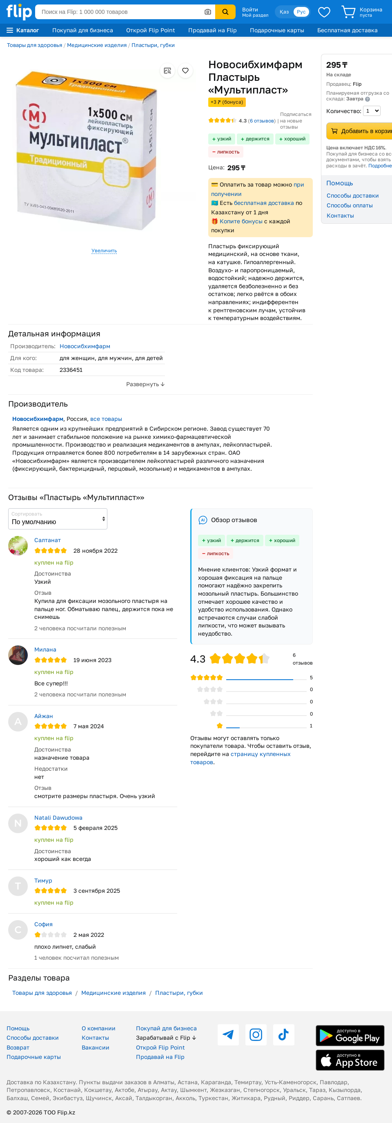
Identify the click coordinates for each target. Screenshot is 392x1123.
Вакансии (95, 1047)
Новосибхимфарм (85, 345)
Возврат (18, 1047)
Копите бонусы (241, 221)
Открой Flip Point (150, 30)
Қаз (284, 12)
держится (258, 139)
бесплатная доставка (264, 202)
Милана (45, 649)
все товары (106, 418)
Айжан (43, 715)
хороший (294, 139)
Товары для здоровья (34, 45)
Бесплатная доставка (347, 30)
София (43, 924)
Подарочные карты (277, 30)
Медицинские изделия (97, 45)
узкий (224, 139)
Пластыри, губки (153, 45)
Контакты (95, 1037)
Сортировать (26, 514)
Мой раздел (255, 15)
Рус (301, 12)
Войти (250, 9)
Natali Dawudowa (58, 817)
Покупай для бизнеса (82, 30)
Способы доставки (33, 1037)
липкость (228, 152)
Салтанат (47, 539)
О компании (99, 1028)
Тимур (43, 880)
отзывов (262, 121)
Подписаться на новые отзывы (296, 120)
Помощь (18, 1028)
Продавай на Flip (212, 30)
